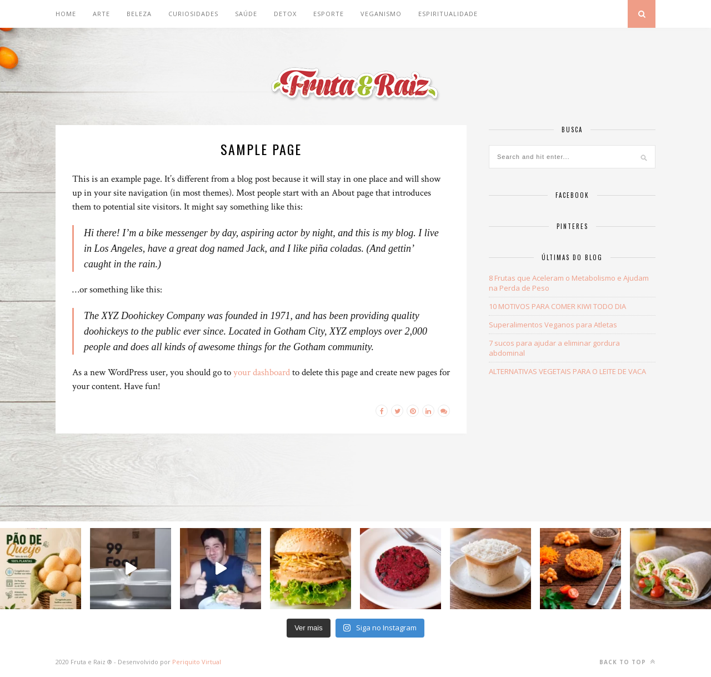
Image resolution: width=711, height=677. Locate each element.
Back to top (627, 662)
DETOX (285, 13)
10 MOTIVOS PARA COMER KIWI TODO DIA (557, 306)
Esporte (328, 13)
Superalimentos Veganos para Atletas (553, 325)
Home (66, 13)
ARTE (101, 13)
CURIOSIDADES (193, 13)
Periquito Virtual (196, 662)
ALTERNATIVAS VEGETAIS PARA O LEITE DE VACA (567, 371)
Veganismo (381, 13)
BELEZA (139, 13)
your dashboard (261, 372)
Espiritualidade (448, 13)
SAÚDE (246, 13)
